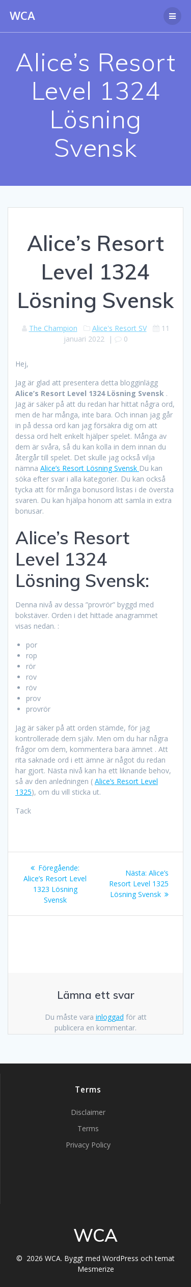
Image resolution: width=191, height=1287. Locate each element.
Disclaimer (88, 1112)
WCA (22, 15)
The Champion (53, 328)
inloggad (110, 1017)
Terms (88, 1128)
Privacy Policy (88, 1145)
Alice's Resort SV (119, 328)
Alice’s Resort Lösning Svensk (89, 468)
